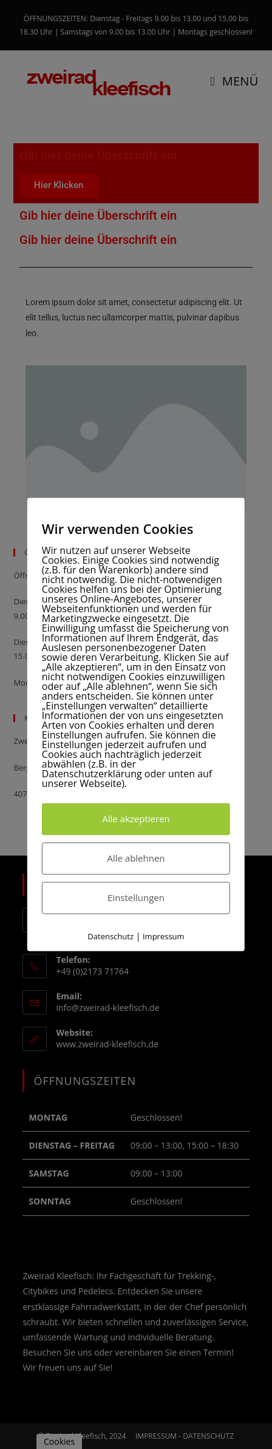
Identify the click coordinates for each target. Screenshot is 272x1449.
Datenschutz (110, 936)
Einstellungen (136, 897)
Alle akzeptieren (136, 818)
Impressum (164, 936)
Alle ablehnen (136, 858)
